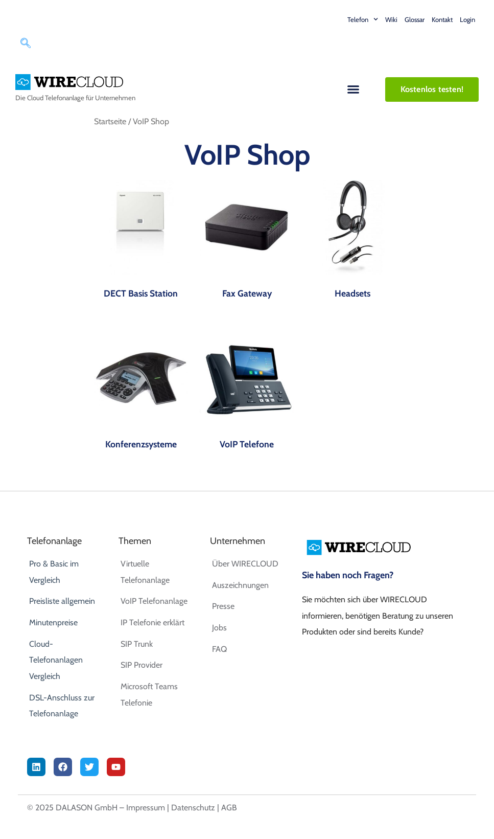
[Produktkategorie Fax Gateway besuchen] (247, 242)
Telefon (362, 19)
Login (467, 19)
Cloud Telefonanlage (55, 98)
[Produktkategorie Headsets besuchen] (352, 242)
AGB (229, 807)
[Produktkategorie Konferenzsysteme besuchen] (141, 393)
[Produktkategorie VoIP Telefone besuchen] (247, 393)
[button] (353, 89)
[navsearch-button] (25, 44)
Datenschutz (193, 807)
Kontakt (442, 19)
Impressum (145, 807)
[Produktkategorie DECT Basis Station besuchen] (141, 242)
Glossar (415, 19)
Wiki (391, 19)
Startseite (110, 121)
